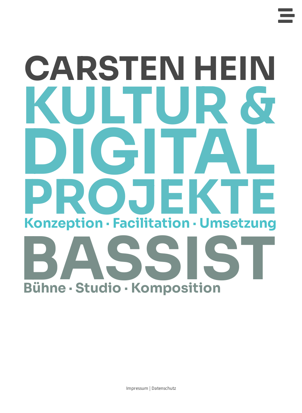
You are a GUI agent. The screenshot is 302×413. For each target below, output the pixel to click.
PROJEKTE (149, 197)
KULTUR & (149, 106)
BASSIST (147, 259)
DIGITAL (148, 152)
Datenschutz (164, 388)
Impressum (137, 388)
